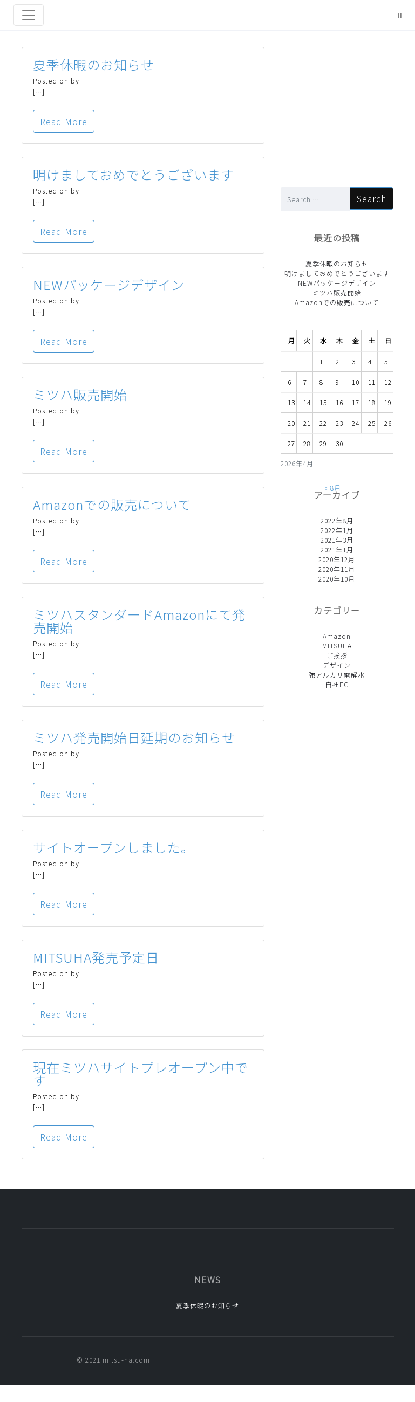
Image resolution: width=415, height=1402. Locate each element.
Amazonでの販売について (112, 504)
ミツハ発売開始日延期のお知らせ (134, 737)
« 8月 (332, 487)
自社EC (337, 684)
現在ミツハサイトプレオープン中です (140, 1073)
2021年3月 (337, 539)
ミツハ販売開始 (80, 394)
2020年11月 (336, 569)
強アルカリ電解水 (337, 674)
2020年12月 (336, 559)
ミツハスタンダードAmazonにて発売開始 (139, 621)
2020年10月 (336, 578)
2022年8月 (337, 520)
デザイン (337, 664)
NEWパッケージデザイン (109, 284)
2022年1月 (337, 530)
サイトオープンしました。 (113, 847)
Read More (63, 121)
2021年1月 (337, 549)
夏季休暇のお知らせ (93, 64)
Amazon (337, 635)
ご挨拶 (337, 655)
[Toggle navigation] (28, 15)
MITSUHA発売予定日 (96, 957)
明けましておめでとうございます (133, 174)
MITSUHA (337, 645)
